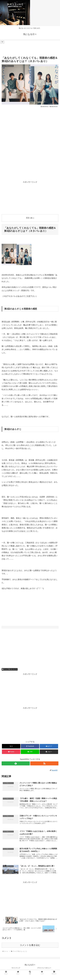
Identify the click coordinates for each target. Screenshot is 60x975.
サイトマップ (16, 968)
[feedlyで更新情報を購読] (16, 763)
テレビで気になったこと (9, 669)
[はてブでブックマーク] (49, 746)
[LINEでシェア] (30, 751)
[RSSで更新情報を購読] (44, 763)
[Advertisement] (30, 49)
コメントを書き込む (30, 946)
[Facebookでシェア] (30, 746)
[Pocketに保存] (11, 751)
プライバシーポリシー (44, 968)
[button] (49, 751)
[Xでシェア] (11, 746)
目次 (28, 218)
